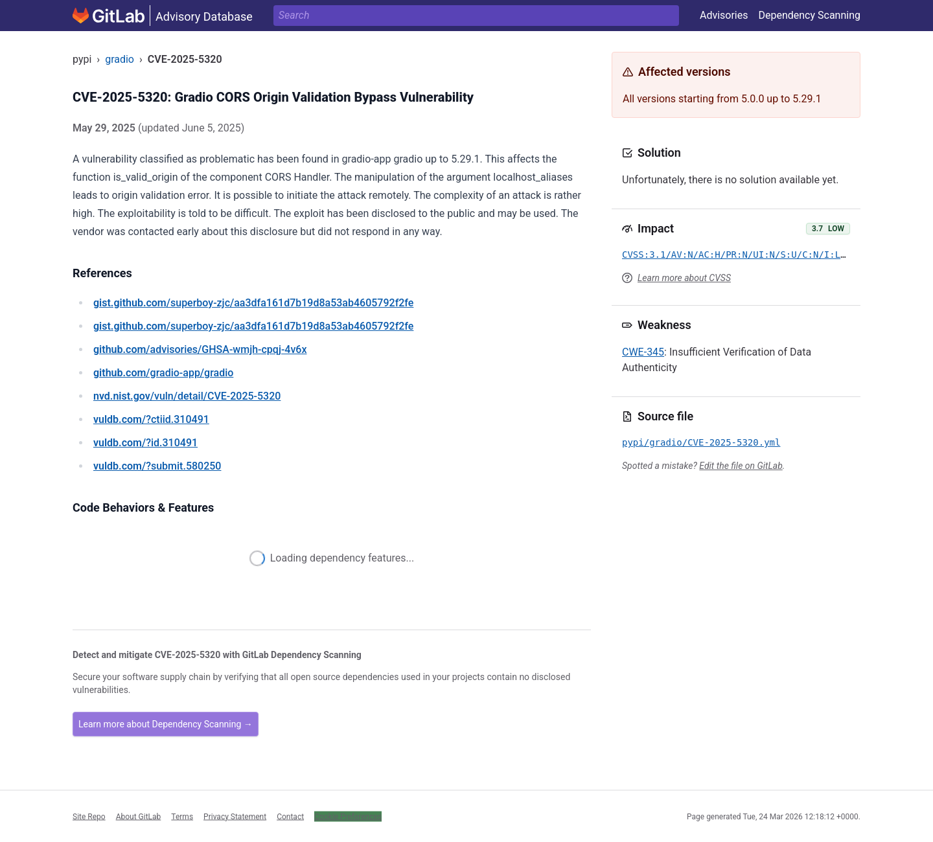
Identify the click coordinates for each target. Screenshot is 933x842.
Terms (182, 816)
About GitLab (138, 816)
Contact (290, 816)
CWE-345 (643, 352)
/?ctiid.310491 (151, 419)
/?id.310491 (145, 443)
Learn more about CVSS (684, 278)
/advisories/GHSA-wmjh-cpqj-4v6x (200, 349)
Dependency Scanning (809, 15)
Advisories (724, 15)
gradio (119, 59)
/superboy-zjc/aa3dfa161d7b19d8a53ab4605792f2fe (253, 303)
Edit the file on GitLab (740, 466)
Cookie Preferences (348, 816)
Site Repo (89, 816)
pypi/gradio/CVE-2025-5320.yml (701, 442)
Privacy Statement (234, 816)
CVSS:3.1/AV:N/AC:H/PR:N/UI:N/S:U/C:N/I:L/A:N (742, 254)
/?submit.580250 (157, 466)
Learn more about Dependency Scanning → (165, 724)
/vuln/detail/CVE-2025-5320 (187, 396)
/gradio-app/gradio (163, 373)
